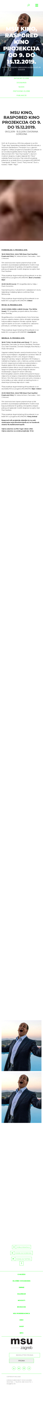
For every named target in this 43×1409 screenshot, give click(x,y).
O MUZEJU (21, 1274)
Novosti (21, 1300)
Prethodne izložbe (21, 91)
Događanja (21, 83)
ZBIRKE (21, 1287)
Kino (21, 1320)
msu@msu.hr (11, 1383)
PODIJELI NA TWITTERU (21, 1259)
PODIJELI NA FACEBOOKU (21, 1253)
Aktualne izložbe (21, 78)
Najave (21, 87)
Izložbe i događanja (21, 1281)
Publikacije (22, 95)
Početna (5, 67)
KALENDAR (21, 1294)
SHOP (21, 1326)
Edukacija (21, 1307)
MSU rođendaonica (21, 1313)
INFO (21, 1333)
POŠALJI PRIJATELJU (21, 1247)
